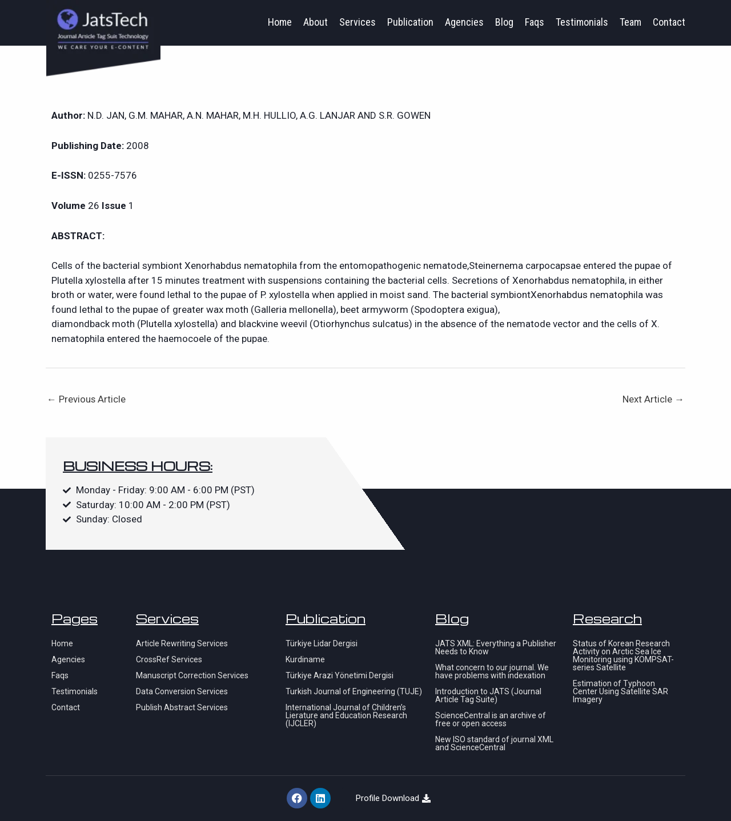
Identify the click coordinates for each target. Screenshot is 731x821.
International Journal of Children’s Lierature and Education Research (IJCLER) (346, 715)
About (315, 22)
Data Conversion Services (182, 691)
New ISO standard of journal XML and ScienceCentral (494, 743)
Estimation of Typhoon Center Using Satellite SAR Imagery (620, 691)
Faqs (534, 22)
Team (630, 22)
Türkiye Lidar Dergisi (322, 643)
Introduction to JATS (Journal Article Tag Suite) (488, 695)
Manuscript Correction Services (192, 675)
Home (280, 22)
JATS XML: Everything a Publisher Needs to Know (495, 647)
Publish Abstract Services (182, 707)
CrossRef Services (169, 659)
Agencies (464, 22)
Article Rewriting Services (182, 643)
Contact (669, 22)
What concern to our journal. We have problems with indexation (492, 671)
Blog (504, 22)
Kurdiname (305, 659)
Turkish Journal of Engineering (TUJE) (354, 691)
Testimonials (582, 22)
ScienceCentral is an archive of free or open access (490, 719)
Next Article (653, 399)
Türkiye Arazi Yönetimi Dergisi (339, 675)
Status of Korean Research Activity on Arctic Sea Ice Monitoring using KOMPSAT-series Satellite (623, 655)
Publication (410, 22)
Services (357, 22)
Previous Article (86, 399)
